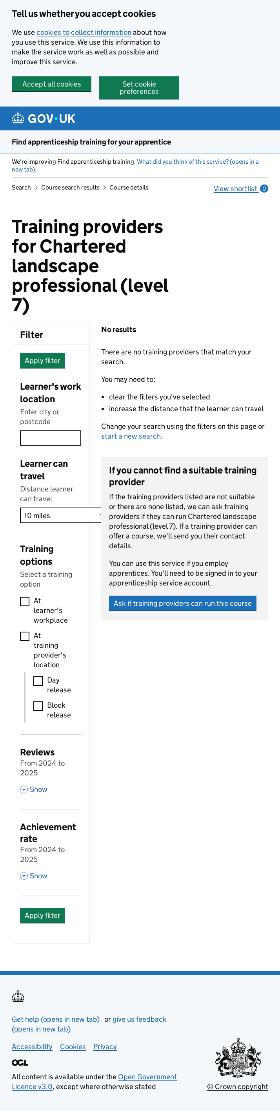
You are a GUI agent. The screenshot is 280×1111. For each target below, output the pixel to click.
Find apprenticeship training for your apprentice (91, 141)
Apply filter (42, 360)
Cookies (73, 1046)
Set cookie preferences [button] (139, 87)
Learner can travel (44, 470)
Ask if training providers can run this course (183, 603)
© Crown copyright (237, 1086)
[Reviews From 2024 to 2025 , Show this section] (50, 769)
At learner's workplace (51, 610)
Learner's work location (50, 393)
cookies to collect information (83, 32)
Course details (128, 187)
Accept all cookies (51, 84)
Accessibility (32, 1046)
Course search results (70, 187)
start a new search (131, 436)
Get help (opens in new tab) (56, 1019)
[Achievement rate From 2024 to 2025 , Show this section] (50, 850)
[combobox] (50, 438)
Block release (59, 710)
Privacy (105, 1046)
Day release (59, 685)
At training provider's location (50, 650)
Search (21, 187)
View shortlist (241, 188)
